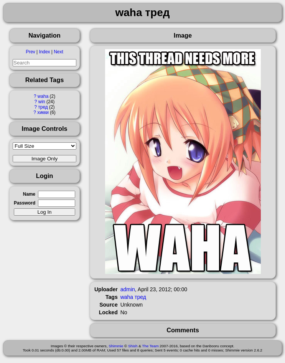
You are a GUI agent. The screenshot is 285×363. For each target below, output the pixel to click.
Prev (30, 51)
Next (58, 51)
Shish (133, 346)
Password (24, 203)
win (41, 101)
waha (43, 96)
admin (127, 289)
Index (44, 51)
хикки (43, 112)
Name (29, 194)
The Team (150, 346)
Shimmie (116, 346)
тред (43, 107)
